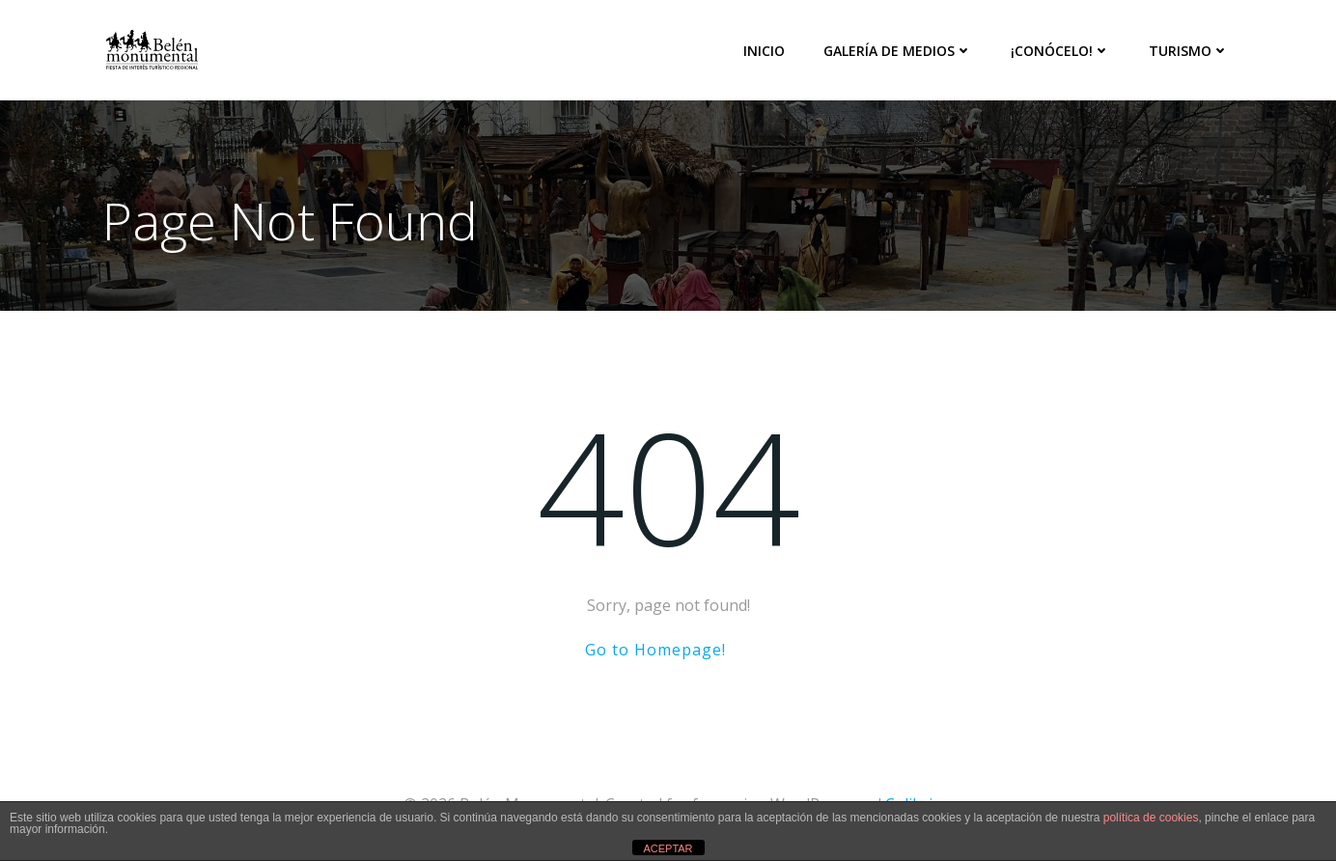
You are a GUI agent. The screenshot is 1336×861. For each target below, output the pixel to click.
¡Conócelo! (1060, 51)
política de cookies (1151, 817)
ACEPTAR (667, 848)
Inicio (764, 51)
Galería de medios (897, 51)
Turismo (1189, 51)
